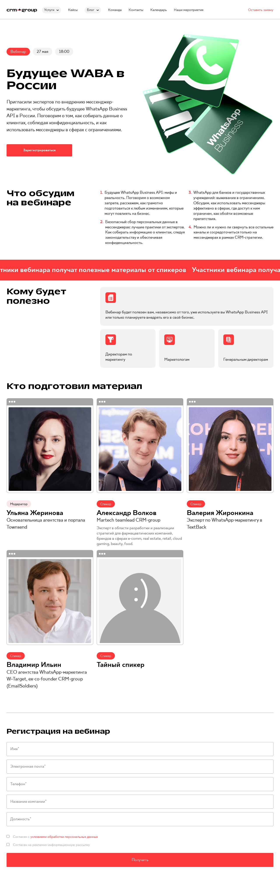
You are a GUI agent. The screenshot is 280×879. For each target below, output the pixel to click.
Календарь (158, 10)
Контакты (136, 10)
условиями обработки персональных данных (64, 837)
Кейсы (73, 10)
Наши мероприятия (188, 10)
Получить (140, 860)
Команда (115, 10)
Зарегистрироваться (39, 150)
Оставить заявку (260, 10)
